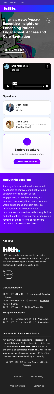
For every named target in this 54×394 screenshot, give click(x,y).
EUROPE (13, 2)
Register (46, 294)
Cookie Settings (17, 386)
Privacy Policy (36, 377)
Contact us (39, 386)
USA (5, 2)
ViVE (22, 2)
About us (18, 377)
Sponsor (9, 297)
